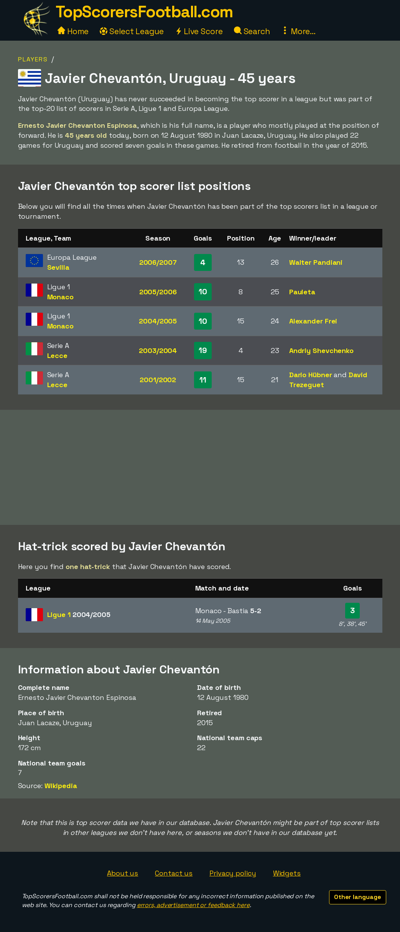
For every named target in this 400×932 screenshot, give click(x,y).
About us (122, 873)
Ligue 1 (78, 614)
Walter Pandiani (316, 262)
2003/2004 (158, 350)
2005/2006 (158, 291)
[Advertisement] (200, 467)
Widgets (287, 873)
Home (73, 31)
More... (298, 31)
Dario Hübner (310, 374)
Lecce (57, 355)
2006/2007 (158, 262)
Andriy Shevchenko (321, 350)
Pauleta (302, 291)
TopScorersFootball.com (144, 12)
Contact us (174, 873)
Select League (132, 31)
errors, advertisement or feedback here (193, 905)
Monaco (60, 296)
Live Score (199, 31)
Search (252, 31)
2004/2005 (158, 321)
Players (33, 59)
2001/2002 (158, 379)
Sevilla (58, 267)
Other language (357, 897)
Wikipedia (60, 785)
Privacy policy (232, 873)
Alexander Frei (313, 321)
